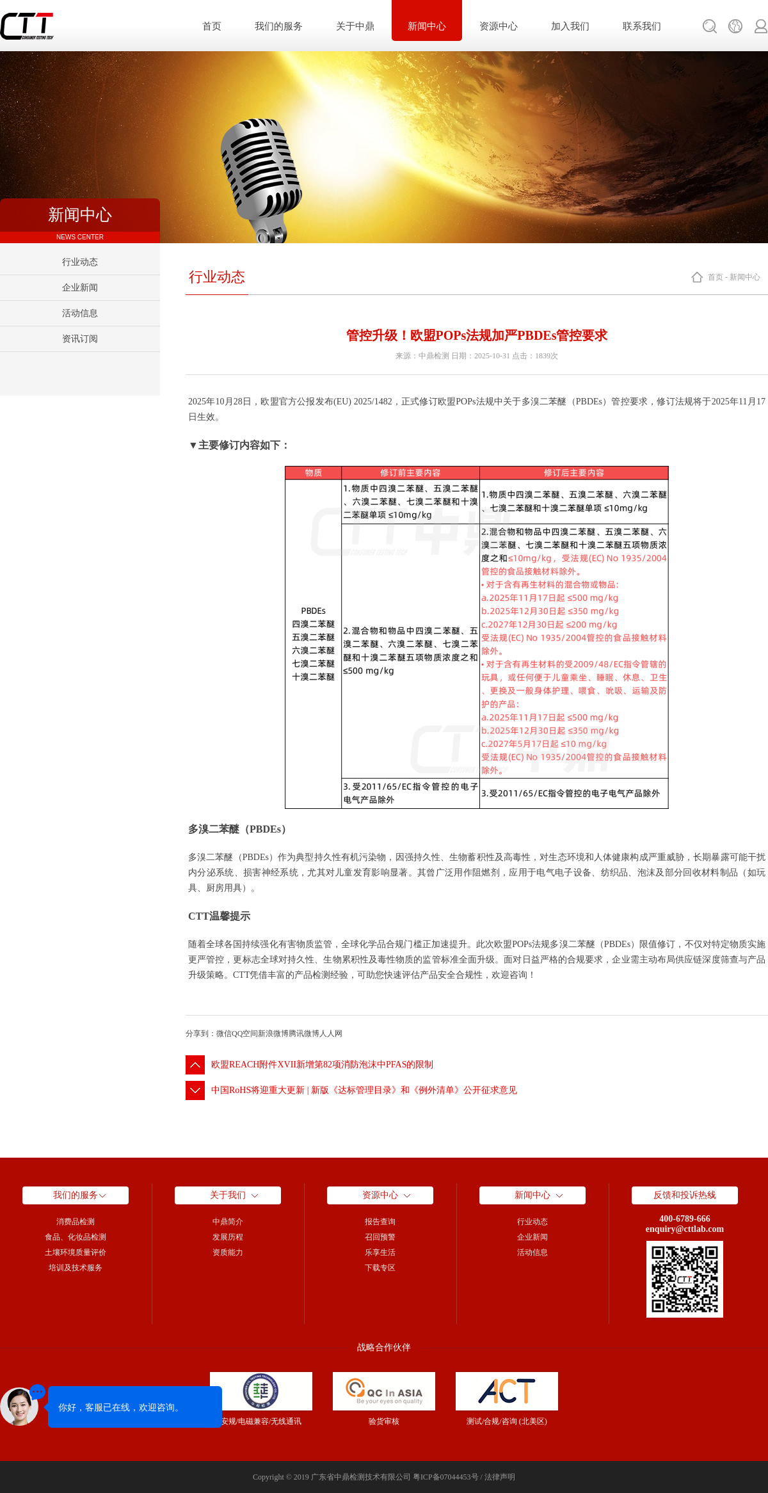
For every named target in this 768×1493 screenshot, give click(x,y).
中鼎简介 (227, 1221)
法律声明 (499, 1477)
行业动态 (80, 262)
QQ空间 (245, 1033)
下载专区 (380, 1267)
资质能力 (227, 1252)
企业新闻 (80, 287)
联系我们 (642, 26)
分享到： (201, 1033)
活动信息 (80, 313)
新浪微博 (273, 1033)
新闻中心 (427, 26)
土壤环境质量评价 (75, 1252)
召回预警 (380, 1237)
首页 (211, 26)
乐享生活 (380, 1252)
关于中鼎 (355, 26)
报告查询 (380, 1221)
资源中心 (498, 26)
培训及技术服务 (75, 1267)
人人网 (330, 1033)
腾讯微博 (304, 1033)
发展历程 (227, 1237)
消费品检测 (75, 1221)
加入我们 (570, 26)
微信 (224, 1033)
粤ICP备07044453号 (446, 1477)
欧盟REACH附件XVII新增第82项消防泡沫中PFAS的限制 (322, 1064)
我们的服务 (279, 26)
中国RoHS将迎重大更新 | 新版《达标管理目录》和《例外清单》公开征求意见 (364, 1090)
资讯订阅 (80, 339)
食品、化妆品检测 (75, 1237)
